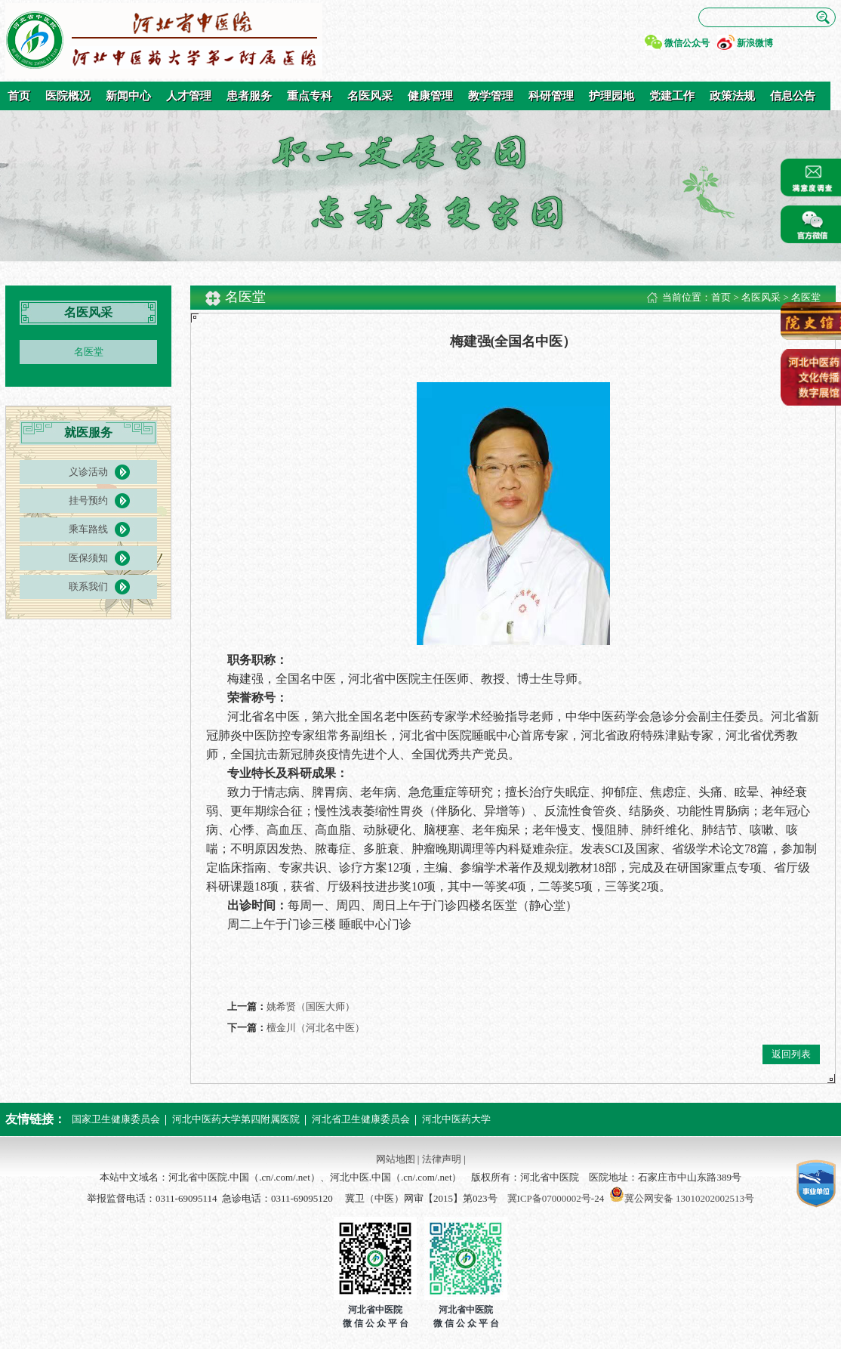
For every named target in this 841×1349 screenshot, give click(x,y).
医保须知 (88, 557)
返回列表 (791, 1054)
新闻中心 (128, 96)
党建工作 (672, 96)
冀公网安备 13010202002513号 (689, 1198)
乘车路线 (88, 529)
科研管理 (551, 96)
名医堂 (88, 351)
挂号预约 (88, 500)
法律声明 (441, 1159)
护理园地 (611, 96)
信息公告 (792, 96)
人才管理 (188, 96)
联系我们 (88, 586)
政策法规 (732, 96)
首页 (19, 96)
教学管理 (490, 96)
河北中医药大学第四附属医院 (236, 1119)
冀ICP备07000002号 (549, 1198)
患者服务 (249, 96)
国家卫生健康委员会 (116, 1119)
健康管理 (430, 96)
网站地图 (395, 1159)
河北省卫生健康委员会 (361, 1119)
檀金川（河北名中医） (315, 1027)
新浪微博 (755, 43)
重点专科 (309, 96)
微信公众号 (687, 43)
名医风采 (370, 96)
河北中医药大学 (456, 1119)
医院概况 (68, 96)
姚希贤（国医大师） (310, 1006)
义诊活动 (88, 471)
